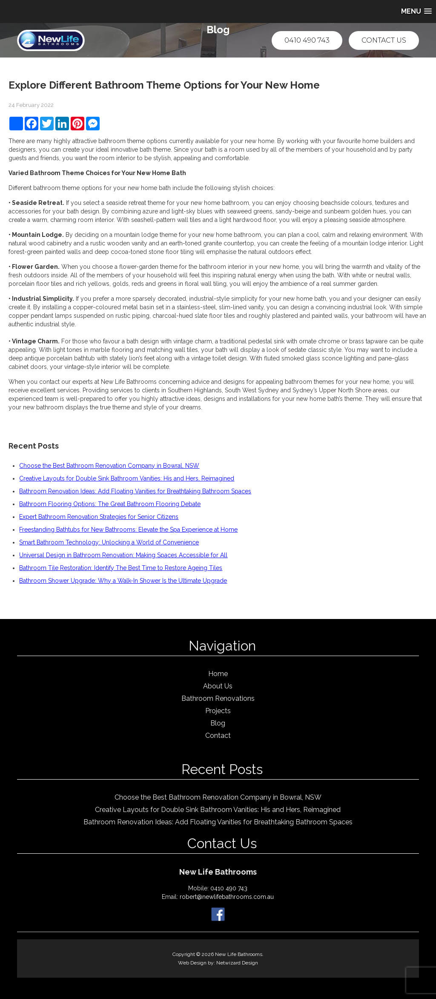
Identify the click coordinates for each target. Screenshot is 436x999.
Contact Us (383, 40)
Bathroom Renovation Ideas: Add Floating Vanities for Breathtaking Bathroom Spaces (135, 491)
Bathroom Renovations (218, 698)
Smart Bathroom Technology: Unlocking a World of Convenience (109, 542)
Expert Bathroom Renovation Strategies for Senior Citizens (98, 516)
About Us (217, 686)
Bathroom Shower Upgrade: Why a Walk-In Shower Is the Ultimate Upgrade (123, 580)
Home (218, 674)
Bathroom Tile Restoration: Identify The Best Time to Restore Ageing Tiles (120, 567)
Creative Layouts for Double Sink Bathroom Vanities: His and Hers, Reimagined (126, 478)
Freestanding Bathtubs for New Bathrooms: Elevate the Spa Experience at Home (128, 529)
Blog (217, 723)
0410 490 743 (307, 40)
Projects (218, 711)
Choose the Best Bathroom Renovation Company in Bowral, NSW (109, 465)
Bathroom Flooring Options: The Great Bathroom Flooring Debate (110, 504)
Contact (218, 735)
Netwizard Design (237, 963)
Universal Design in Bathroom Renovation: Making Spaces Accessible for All (123, 555)
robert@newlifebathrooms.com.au (227, 896)
